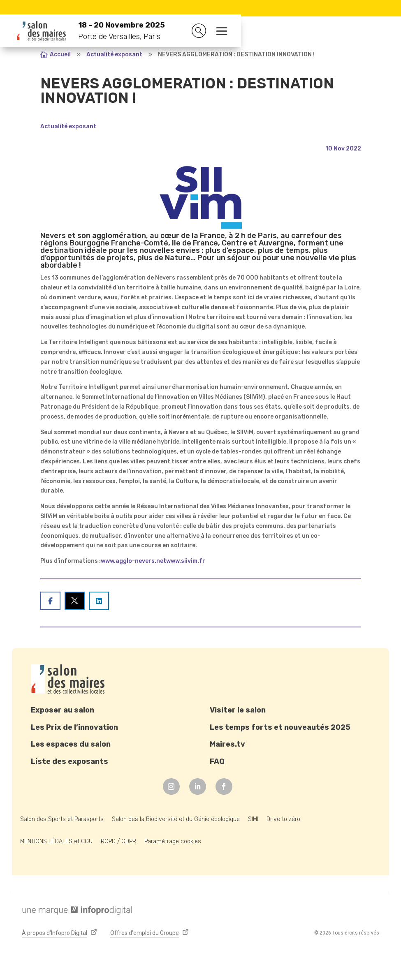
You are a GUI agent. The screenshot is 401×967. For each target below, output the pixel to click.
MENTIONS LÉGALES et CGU (56, 841)
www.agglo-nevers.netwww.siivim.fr (153, 561)
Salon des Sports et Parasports (62, 819)
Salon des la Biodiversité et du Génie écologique (176, 819)
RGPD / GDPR (118, 841)
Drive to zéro (283, 819)
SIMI (253, 819)
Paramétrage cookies (172, 841)
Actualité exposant (68, 126)
